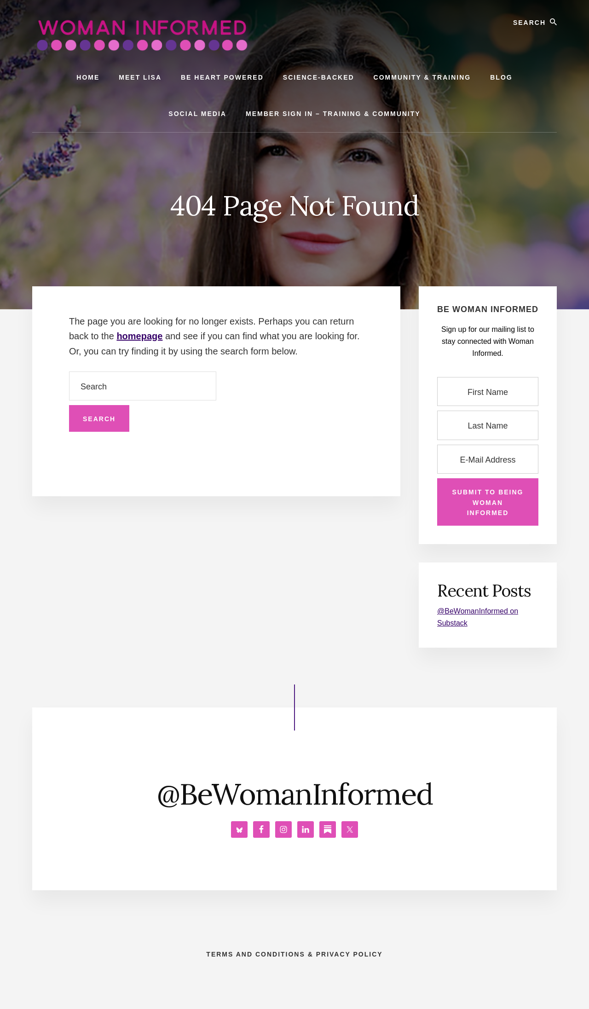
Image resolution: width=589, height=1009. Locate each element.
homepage (139, 336)
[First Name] (487, 391)
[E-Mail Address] (487, 459)
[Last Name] (487, 425)
